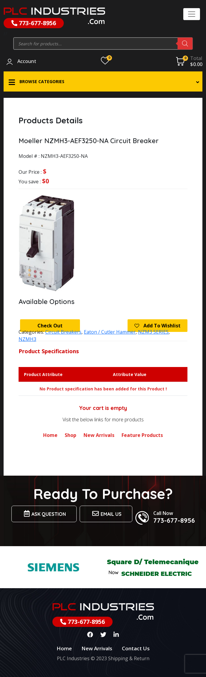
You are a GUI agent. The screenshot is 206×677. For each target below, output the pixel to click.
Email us (106, 513)
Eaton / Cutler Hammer (110, 332)
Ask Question (44, 513)
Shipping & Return (128, 658)
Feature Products (142, 435)
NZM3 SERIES (153, 332)
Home (50, 435)
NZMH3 (27, 339)
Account (26, 61)
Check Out (50, 325)
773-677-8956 (33, 23)
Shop (70, 435)
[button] (103, 81)
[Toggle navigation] (191, 14)
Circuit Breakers (63, 332)
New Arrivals (99, 435)
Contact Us (136, 648)
